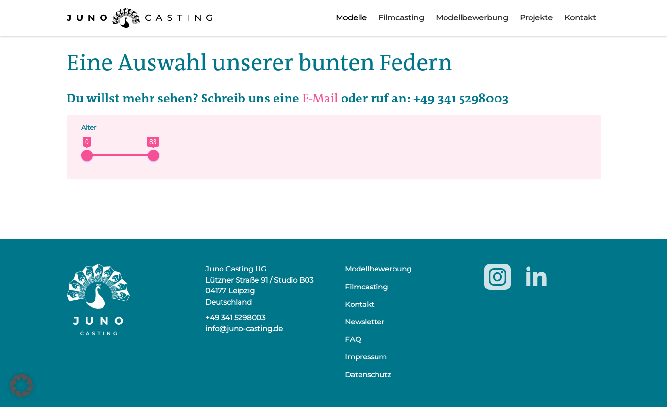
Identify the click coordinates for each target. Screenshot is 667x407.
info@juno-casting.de (244, 328)
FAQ (353, 339)
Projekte (536, 17)
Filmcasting (401, 17)
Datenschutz (368, 374)
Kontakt (580, 17)
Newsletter (364, 321)
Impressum (366, 356)
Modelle (351, 17)
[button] (21, 385)
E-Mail (320, 98)
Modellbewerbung (472, 17)
